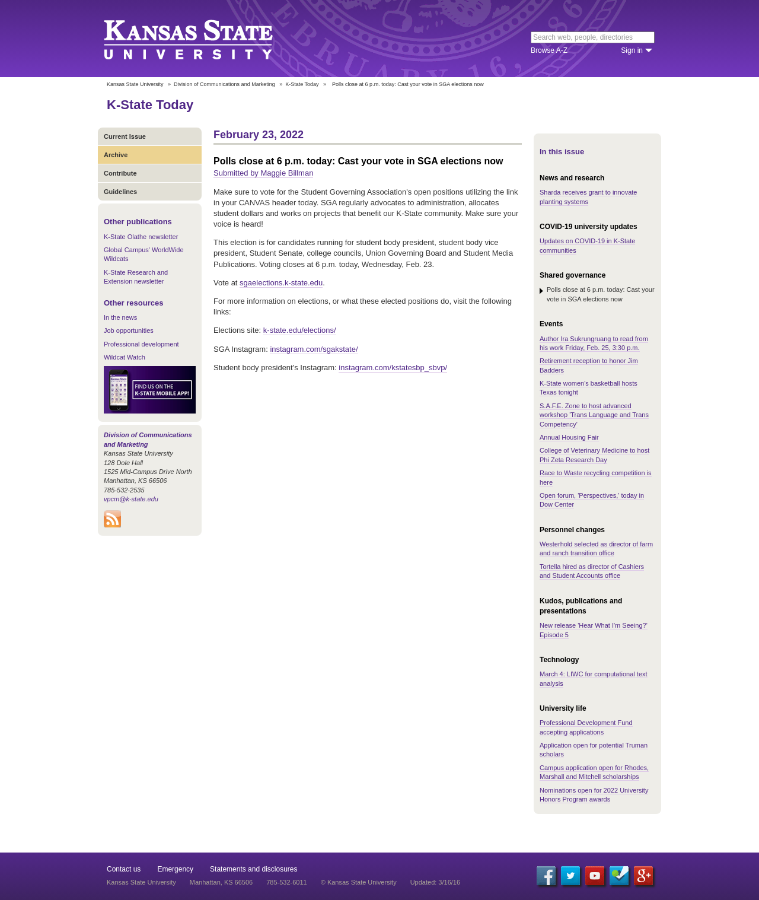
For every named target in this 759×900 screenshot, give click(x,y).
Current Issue (125, 136)
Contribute (120, 173)
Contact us (124, 869)
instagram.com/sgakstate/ (314, 349)
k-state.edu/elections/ (299, 330)
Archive (115, 154)
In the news (120, 317)
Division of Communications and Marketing (224, 84)
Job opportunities (129, 330)
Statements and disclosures (253, 869)
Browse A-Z (549, 50)
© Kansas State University (359, 882)
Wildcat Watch (124, 357)
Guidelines (120, 191)
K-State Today (301, 84)
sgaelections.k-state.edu (281, 282)
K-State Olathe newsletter (141, 236)
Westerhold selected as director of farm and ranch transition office (596, 548)
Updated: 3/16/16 (435, 882)
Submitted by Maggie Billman (263, 172)
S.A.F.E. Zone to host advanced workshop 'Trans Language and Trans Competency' (594, 415)
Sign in (632, 50)
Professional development (141, 344)
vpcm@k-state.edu (131, 499)
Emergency (175, 869)
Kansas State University (203, 38)
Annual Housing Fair (569, 437)
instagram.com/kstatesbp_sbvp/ (393, 367)
